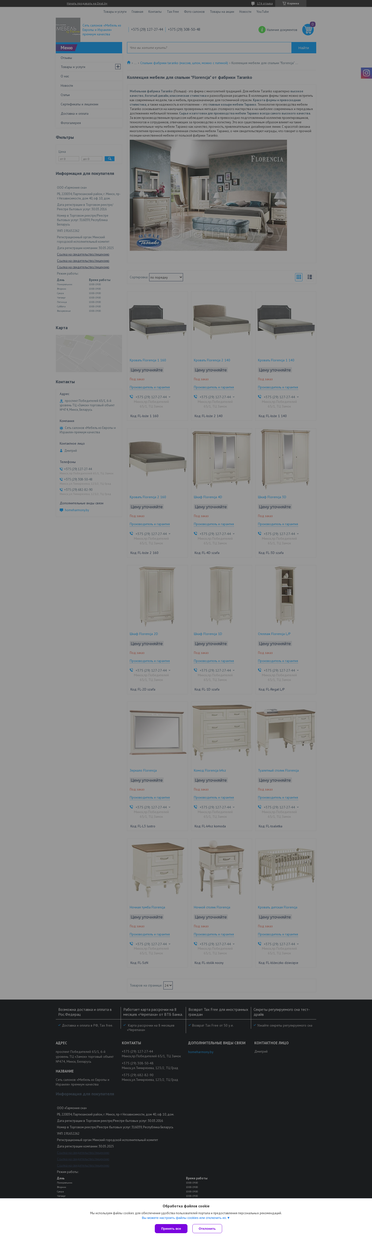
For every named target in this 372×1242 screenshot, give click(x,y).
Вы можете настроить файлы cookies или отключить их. (184, 1218)
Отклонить (207, 1228)
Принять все (171, 1228)
